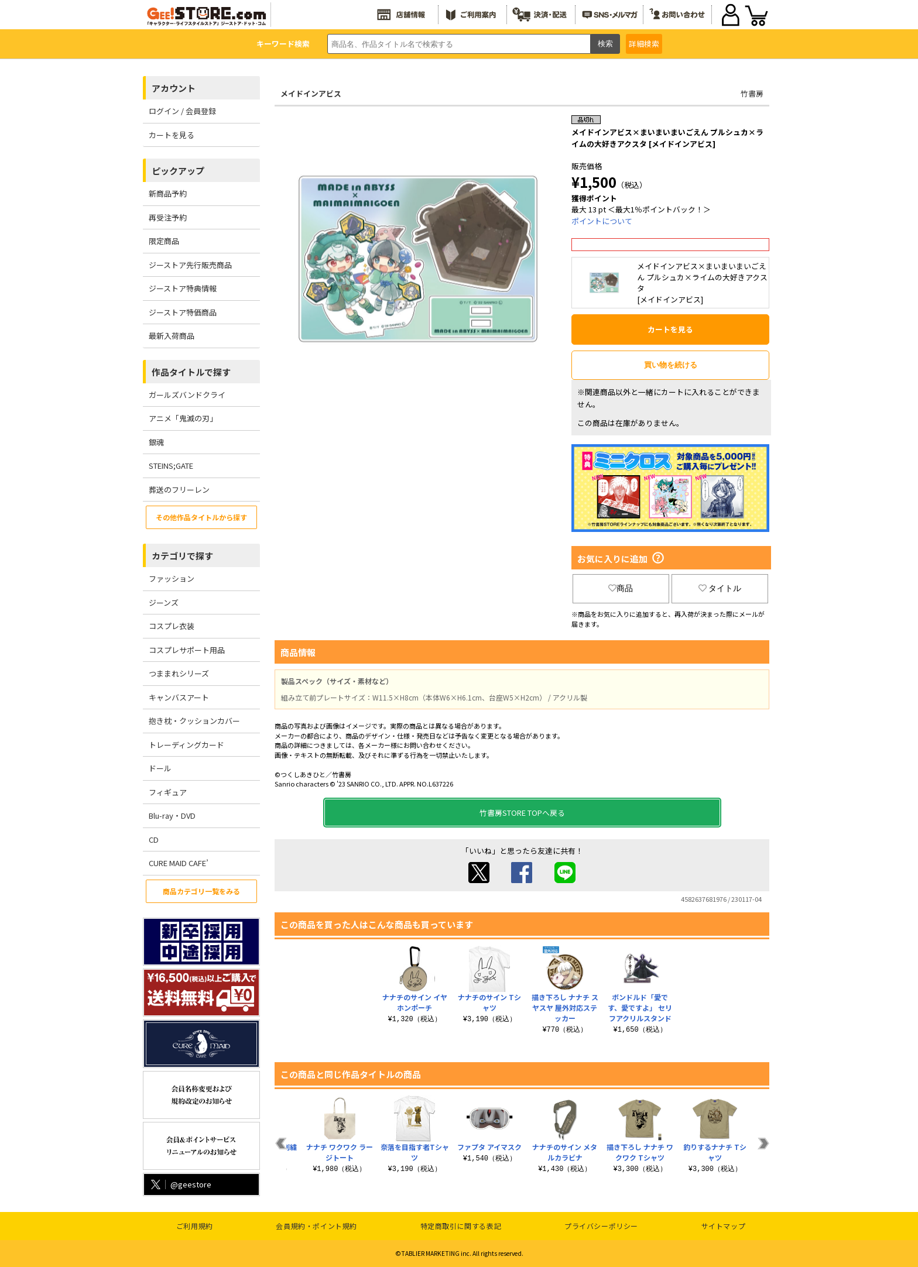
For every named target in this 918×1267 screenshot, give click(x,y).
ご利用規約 (194, 1226)
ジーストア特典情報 (183, 288)
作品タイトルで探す (191, 372)
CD (154, 839)
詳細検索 (644, 43)
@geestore (180, 1184)
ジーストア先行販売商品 (190, 264)
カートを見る (171, 134)
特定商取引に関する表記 (461, 1226)
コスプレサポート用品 (187, 649)
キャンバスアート (179, 697)
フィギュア (168, 792)
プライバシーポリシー (601, 1226)
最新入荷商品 (171, 335)
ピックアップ (178, 170)
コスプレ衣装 (171, 625)
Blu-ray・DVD (172, 815)
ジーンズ (164, 602)
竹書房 (752, 93)
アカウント (174, 88)
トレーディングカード (186, 744)
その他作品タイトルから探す (201, 517)
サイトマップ (723, 1226)
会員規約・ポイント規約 (316, 1226)
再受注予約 (168, 217)
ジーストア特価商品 (183, 312)
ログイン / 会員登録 (182, 110)
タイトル (720, 588)
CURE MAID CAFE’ (178, 862)
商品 (620, 588)
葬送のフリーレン (179, 489)
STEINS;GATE (171, 465)
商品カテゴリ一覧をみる (201, 891)
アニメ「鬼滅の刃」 (183, 418)
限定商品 (164, 240)
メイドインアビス (310, 93)
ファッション (171, 578)
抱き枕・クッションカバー (194, 720)
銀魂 (156, 442)
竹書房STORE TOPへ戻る (522, 812)
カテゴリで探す (182, 556)
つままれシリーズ (179, 673)
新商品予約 (168, 193)
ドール (160, 768)
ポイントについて (601, 220)
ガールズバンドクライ (187, 394)
